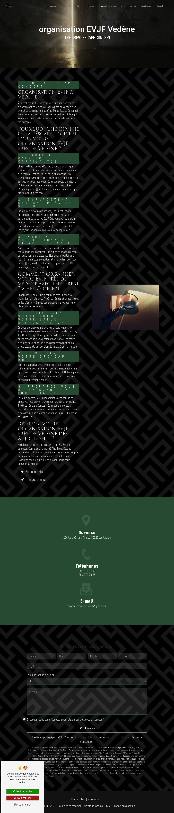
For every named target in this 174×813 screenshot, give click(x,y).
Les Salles (78, 5)
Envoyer (91, 717)
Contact (160, 5)
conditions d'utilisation (118, 725)
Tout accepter (22, 791)
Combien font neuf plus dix (41, 663)
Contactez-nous (34, 479)
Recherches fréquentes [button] (85, 799)
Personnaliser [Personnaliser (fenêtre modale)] (22, 804)
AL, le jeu (90, 5)
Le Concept (65, 5)
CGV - (108, 806)
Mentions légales (93, 806)
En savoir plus (32, 471)
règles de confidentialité (87, 725)
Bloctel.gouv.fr (103, 761)
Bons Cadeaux (146, 5)
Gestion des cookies (124, 806)
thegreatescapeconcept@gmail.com (87, 594)
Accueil (53, 5)
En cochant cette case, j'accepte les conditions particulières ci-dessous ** (66, 708)
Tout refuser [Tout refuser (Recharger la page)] (22, 798)
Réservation (131, 5)
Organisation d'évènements (110, 5)
